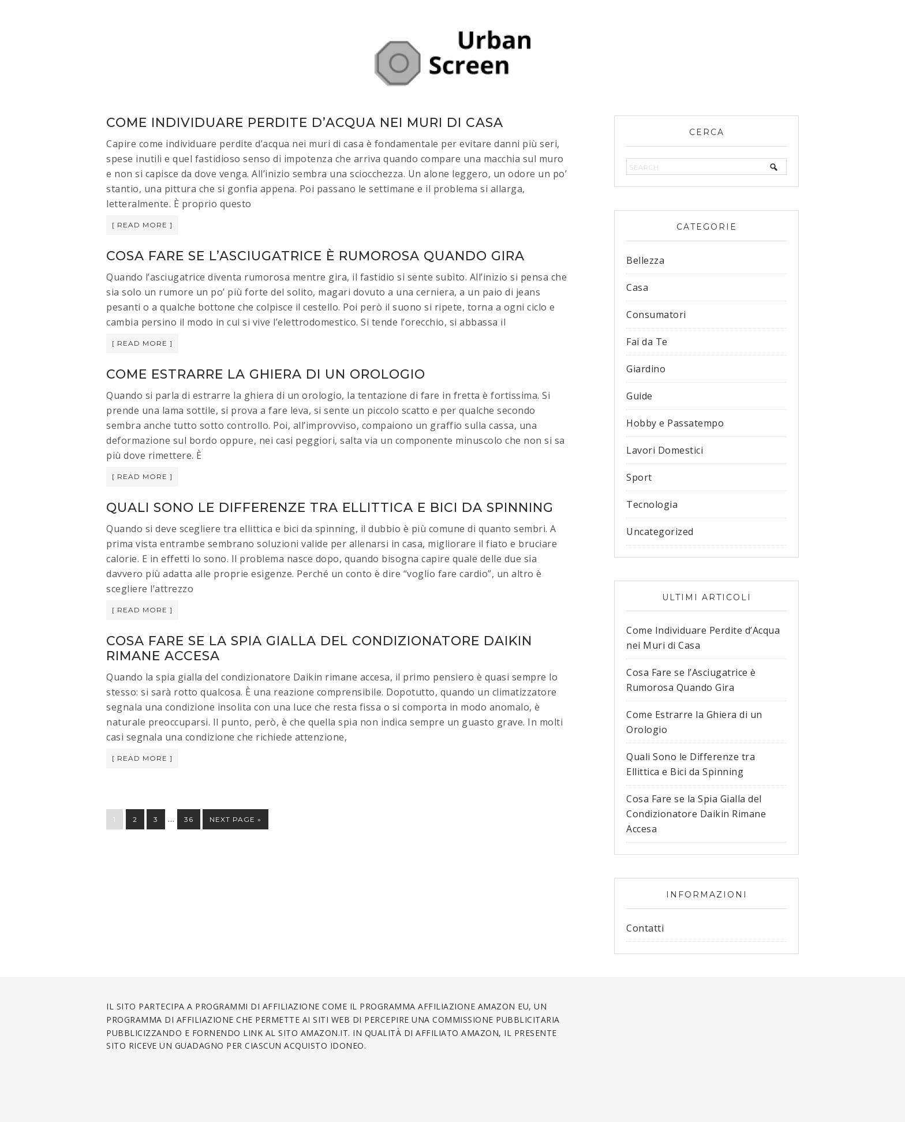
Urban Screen (452, 58)
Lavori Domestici (664, 450)
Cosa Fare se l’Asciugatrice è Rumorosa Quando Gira (315, 256)
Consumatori (656, 314)
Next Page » (235, 819)
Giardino (645, 368)
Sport (639, 477)
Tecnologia (652, 504)
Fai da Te (647, 341)
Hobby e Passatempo (675, 423)
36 (188, 819)
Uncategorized (660, 531)
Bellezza (645, 260)
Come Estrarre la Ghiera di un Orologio (265, 374)
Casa (637, 287)
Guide (639, 396)
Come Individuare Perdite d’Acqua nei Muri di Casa (304, 122)
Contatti (645, 928)
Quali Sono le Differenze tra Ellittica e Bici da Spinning (330, 507)
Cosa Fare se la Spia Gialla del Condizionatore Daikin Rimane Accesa (319, 648)
